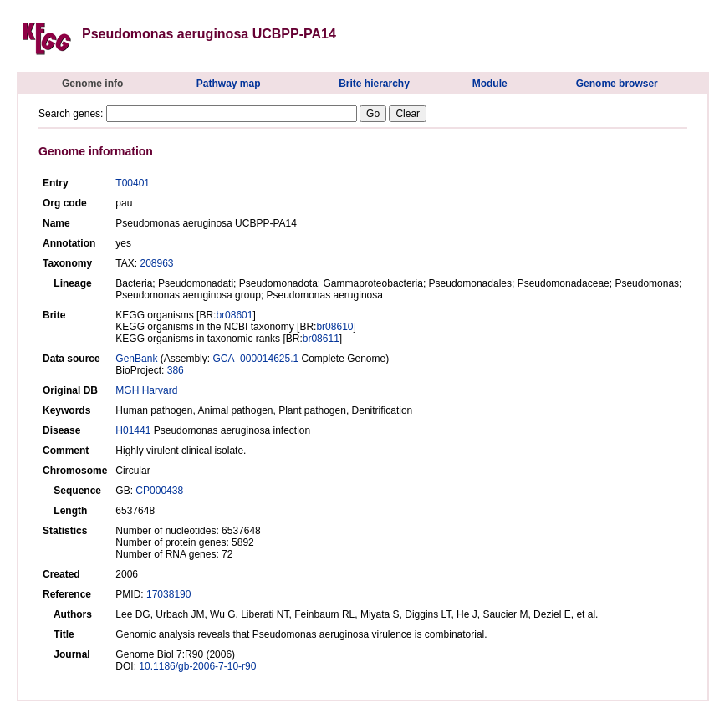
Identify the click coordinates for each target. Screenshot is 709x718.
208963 (156, 263)
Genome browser (617, 83)
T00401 (132, 183)
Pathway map (228, 83)
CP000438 (159, 490)
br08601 (234, 315)
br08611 (321, 338)
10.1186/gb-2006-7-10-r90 (197, 666)
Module (490, 83)
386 (175, 370)
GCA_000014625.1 (255, 358)
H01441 (132, 430)
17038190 (168, 594)
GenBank (136, 358)
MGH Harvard (146, 390)
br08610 (334, 327)
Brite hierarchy (374, 83)
